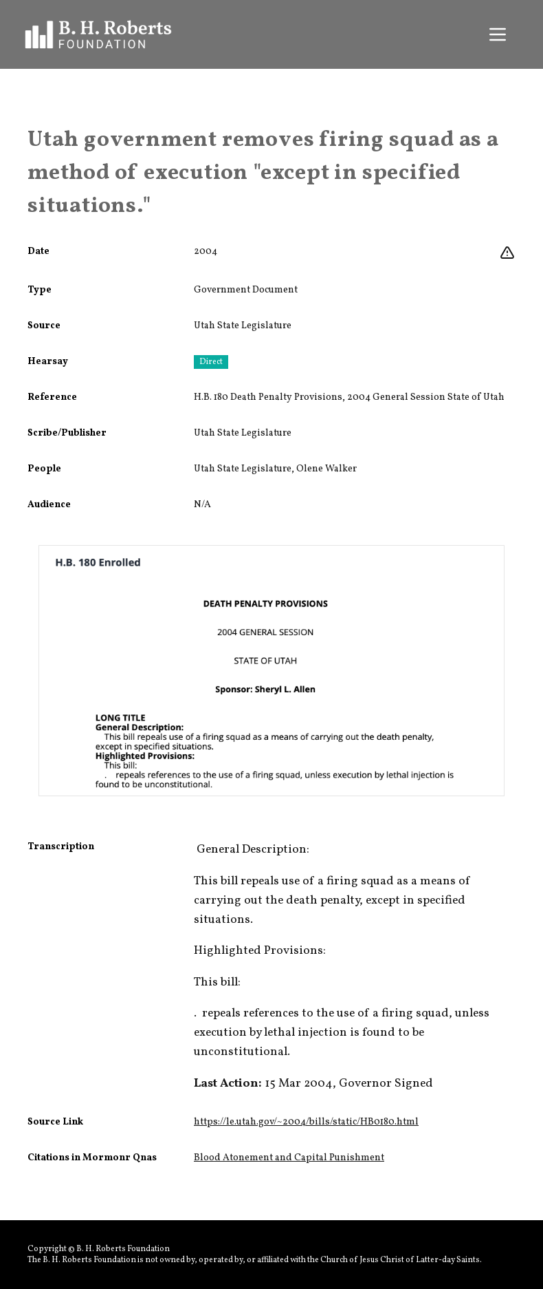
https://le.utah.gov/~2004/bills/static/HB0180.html (306, 1122)
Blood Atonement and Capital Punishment (289, 1157)
